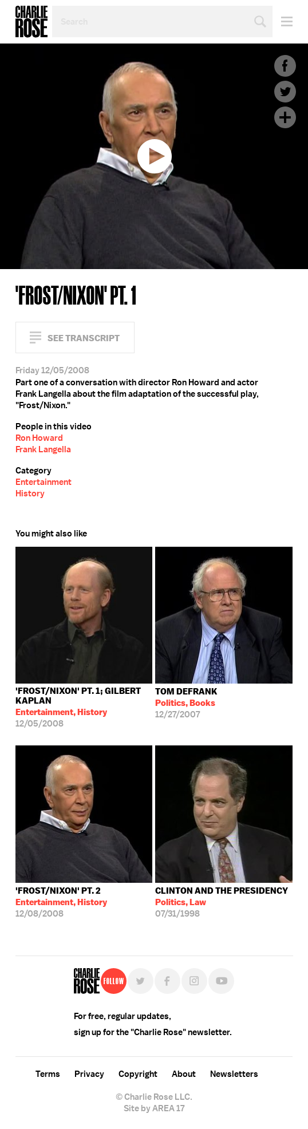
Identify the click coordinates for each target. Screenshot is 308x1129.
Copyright (138, 1074)
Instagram (194, 981)
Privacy (89, 1074)
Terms (47, 1074)
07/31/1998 (221, 902)
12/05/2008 (84, 707)
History (30, 493)
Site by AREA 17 (154, 1108)
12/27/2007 (186, 703)
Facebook (285, 66)
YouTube (221, 981)
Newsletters (234, 1074)
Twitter (285, 91)
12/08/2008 (61, 902)
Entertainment (43, 482)
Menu (283, 21)
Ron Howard (39, 438)
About (184, 1074)
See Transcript (84, 338)
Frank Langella (43, 449)
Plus (285, 117)
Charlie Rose (31, 22)
